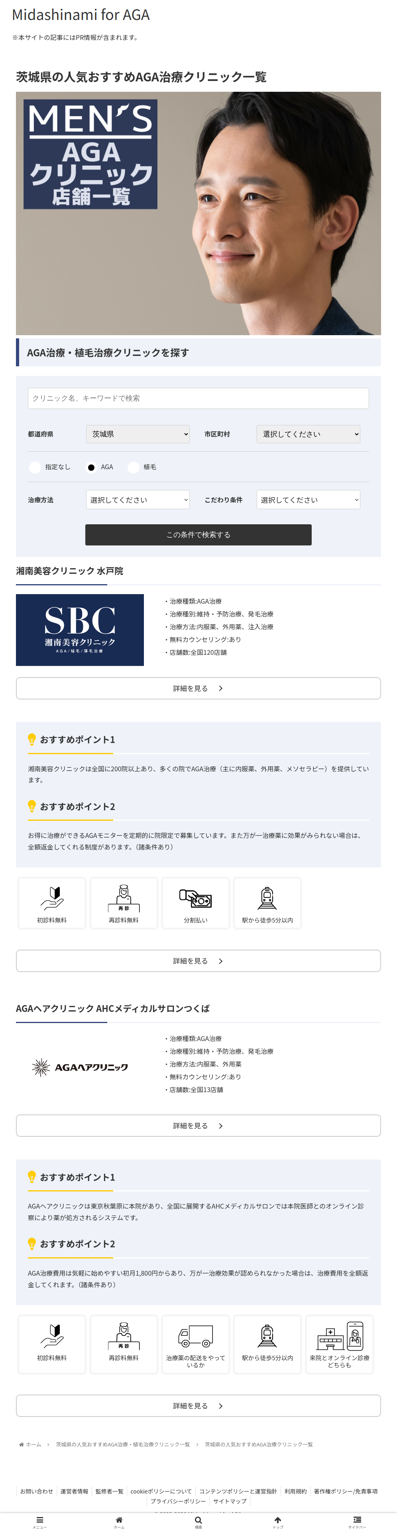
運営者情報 (72, 1498)
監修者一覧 (108, 1498)
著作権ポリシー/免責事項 (349, 1498)
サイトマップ (230, 1508)
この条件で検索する (198, 535)
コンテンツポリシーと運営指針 (239, 1498)
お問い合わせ (32, 1498)
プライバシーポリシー (178, 1508)
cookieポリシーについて (161, 1498)
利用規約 (298, 1498)
